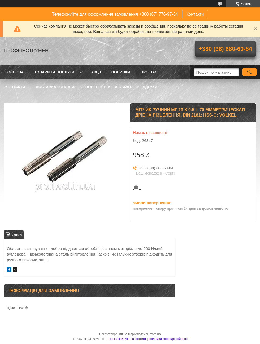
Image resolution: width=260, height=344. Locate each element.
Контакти (195, 14)
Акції (96, 72)
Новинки (120, 72)
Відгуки (149, 87)
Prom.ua (155, 334)
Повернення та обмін (108, 87)
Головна (14, 72)
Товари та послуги (54, 72)
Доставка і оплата (55, 87)
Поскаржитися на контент (127, 339)
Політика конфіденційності (168, 339)
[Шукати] (249, 72)
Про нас (149, 72)
